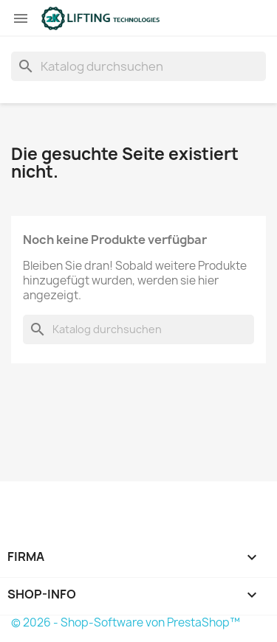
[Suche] (138, 66)
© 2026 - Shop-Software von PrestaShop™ (125, 622)
